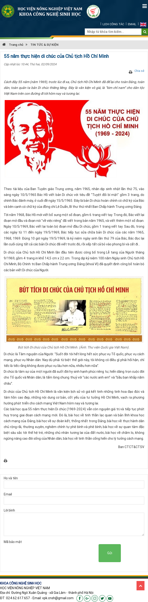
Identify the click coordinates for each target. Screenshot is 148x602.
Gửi (109, 553)
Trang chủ (12, 45)
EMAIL (132, 24)
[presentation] (63, 553)
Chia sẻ (139, 71)
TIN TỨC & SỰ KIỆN (44, 45)
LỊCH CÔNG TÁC (113, 24)
